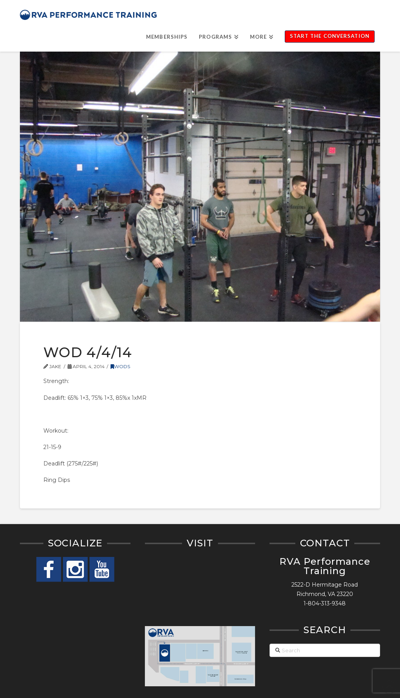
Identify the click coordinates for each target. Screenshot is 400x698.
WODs (120, 366)
